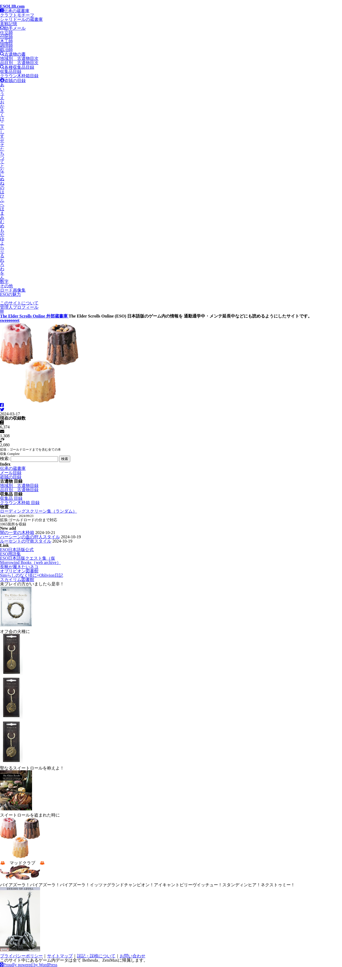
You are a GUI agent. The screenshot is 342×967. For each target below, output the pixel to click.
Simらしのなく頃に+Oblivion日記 (31, 575)
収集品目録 (10, 71)
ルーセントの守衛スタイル (25, 541)
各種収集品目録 (17, 67)
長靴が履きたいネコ (19, 566)
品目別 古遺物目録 (19, 490)
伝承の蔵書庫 (14, 11)
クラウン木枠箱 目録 (20, 502)
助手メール (13, 28)
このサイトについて (19, 303)
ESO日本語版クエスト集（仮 (27, 558)
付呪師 (6, 36)
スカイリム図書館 (17, 579)
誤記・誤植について (96, 956)
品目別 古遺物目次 (19, 62)
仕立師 (6, 32)
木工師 (6, 41)
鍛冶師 (6, 49)
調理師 (6, 45)
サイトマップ (60, 956)
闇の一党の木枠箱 (17, 532)
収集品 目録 (11, 498)
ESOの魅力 (10, 294)
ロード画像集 (13, 290)
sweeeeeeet (10, 320)
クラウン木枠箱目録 (19, 76)
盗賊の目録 (13, 80)
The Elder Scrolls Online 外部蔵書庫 (34, 316)
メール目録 (10, 472)
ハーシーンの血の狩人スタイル (30, 537)
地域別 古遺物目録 (19, 485)
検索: (5, 458)
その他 (6, 286)
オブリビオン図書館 (19, 571)
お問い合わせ (132, 956)
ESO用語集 (10, 554)
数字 (4, 281)
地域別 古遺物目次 (19, 58)
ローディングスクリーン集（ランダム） (38, 511)
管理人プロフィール (19, 307)
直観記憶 (8, 23)
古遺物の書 (13, 54)
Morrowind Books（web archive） (30, 562)
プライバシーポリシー (21, 956)
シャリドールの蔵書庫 (21, 19)
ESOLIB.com (12, 6)
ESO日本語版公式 (17, 549)
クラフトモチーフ (17, 15)
